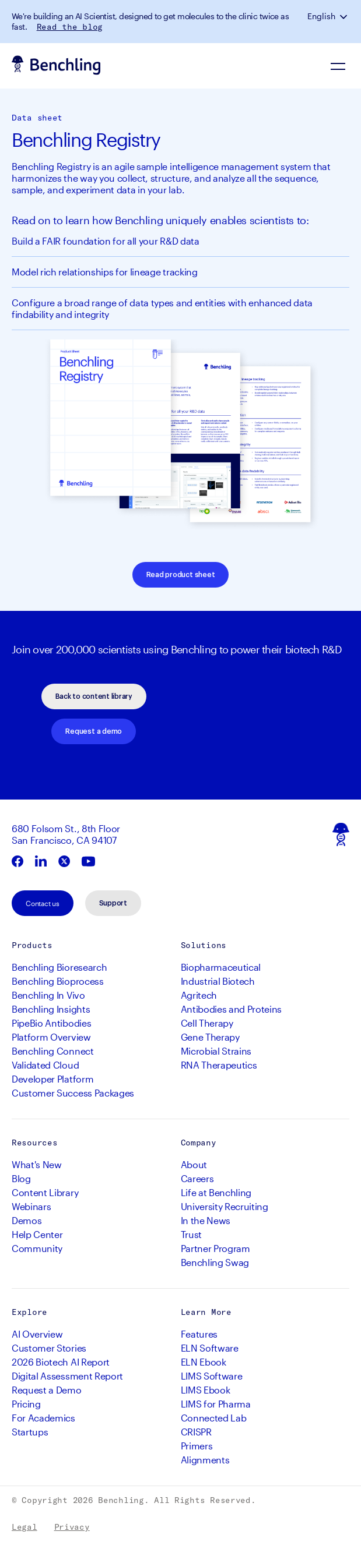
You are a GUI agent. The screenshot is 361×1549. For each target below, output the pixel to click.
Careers (197, 1178)
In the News (205, 1220)
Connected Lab (214, 1417)
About (194, 1164)
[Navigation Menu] (337, 66)
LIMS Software (212, 1375)
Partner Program (215, 1248)
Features (199, 1333)
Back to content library (93, 696)
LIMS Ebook (205, 1389)
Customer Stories (49, 1347)
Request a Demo (47, 1389)
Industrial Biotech (218, 980)
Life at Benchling (216, 1192)
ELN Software (210, 1347)
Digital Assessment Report (67, 1375)
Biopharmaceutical (221, 966)
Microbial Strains (216, 1050)
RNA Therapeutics (219, 1064)
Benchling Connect (53, 1050)
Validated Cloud (45, 1064)
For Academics (43, 1417)
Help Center (37, 1234)
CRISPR (196, 1431)
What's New (37, 1164)
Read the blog (70, 27)
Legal (24, 1527)
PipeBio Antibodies (51, 1022)
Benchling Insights (51, 1008)
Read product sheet (180, 574)
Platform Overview (51, 1036)
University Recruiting (224, 1206)
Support (113, 903)
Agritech (199, 994)
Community (37, 1248)
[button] (344, 16)
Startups (30, 1431)
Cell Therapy (207, 1022)
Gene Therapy (210, 1036)
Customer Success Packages (73, 1092)
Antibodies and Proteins (231, 1008)
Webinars (31, 1206)
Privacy (72, 1527)
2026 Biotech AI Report (61, 1361)
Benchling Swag (215, 1262)
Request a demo (93, 731)
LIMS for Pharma (216, 1403)
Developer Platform (52, 1078)
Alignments (205, 1459)
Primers (197, 1445)
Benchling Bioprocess (58, 980)
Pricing (26, 1403)
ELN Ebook (203, 1361)
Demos (26, 1220)
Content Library (45, 1192)
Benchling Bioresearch (59, 966)
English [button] (321, 16)
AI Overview (37, 1333)
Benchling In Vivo (48, 994)
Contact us (42, 903)
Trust (191, 1234)
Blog (21, 1178)
